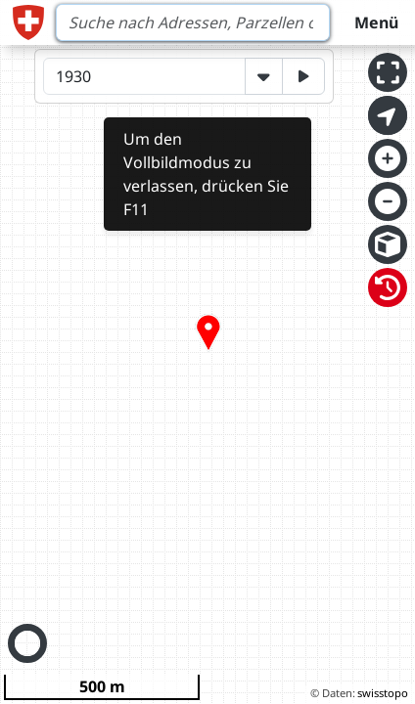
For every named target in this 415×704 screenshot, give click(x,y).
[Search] (193, 22)
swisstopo (382, 692)
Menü (376, 22)
